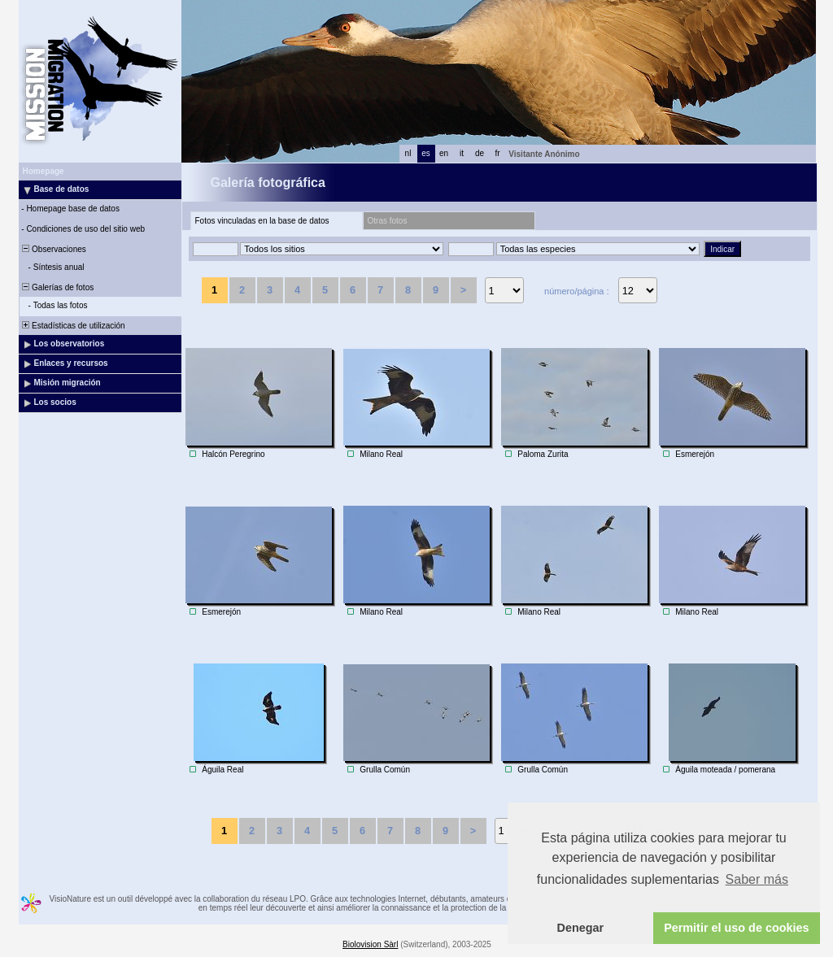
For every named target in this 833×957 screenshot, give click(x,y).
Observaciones (53, 249)
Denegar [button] (580, 927)
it (462, 153)
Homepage (43, 171)
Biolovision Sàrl (370, 944)
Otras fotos (388, 220)
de (479, 153)
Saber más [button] (757, 879)
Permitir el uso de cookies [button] (736, 927)
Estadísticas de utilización (72, 325)
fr (497, 153)
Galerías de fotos (57, 287)
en (443, 153)
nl (408, 153)
